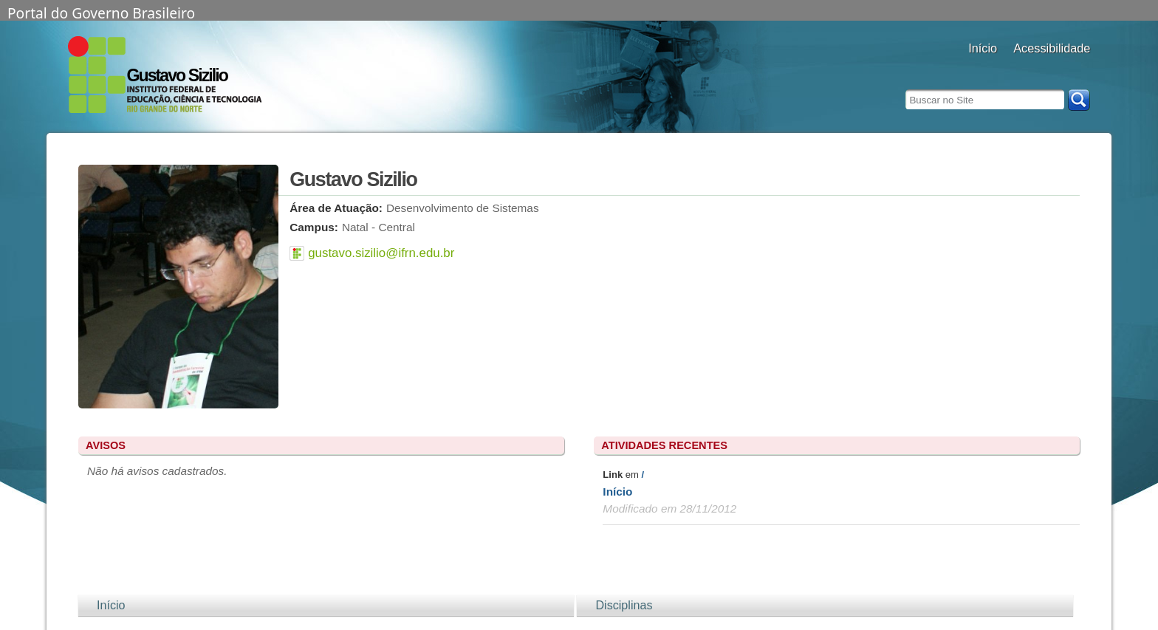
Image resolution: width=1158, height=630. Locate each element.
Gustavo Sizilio (177, 75)
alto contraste (1022, 68)
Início (617, 491)
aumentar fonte (1041, 68)
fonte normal (1059, 68)
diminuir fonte (1078, 68)
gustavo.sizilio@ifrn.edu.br (381, 253)
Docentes (982, 68)
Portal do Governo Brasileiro (101, 12)
